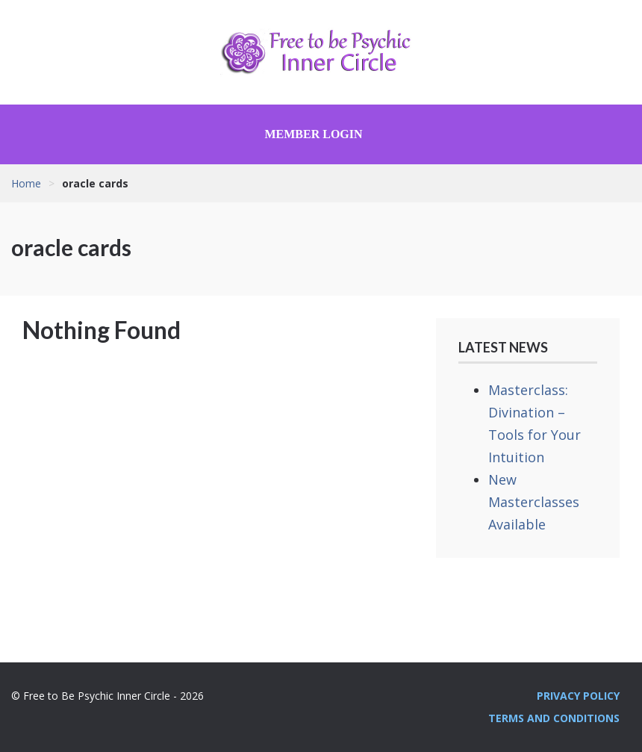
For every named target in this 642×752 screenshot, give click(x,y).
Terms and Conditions (554, 718)
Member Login (313, 134)
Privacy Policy (578, 696)
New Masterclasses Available (533, 501)
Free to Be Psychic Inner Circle (321, 52)
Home (26, 183)
